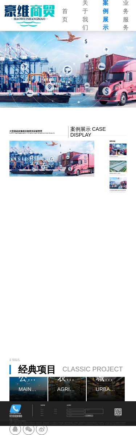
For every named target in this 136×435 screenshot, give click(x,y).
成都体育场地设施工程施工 (68, 422)
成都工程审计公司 (39, 424)
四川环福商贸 (76, 422)
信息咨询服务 (20, 422)
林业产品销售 (96, 424)
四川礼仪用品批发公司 (54, 424)
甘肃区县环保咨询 (39, 422)
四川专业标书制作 (26, 422)
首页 (65, 15)
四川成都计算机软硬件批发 (89, 424)
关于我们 (55, 409)
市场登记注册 (101, 424)
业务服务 (55, 411)
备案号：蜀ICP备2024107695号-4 (120, 424)
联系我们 (42, 415)
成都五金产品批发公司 (46, 424)
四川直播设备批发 (32, 422)
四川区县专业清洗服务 (23, 424)
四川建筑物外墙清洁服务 (15, 424)
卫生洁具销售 (60, 424)
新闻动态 (42, 413)
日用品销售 (15, 422)
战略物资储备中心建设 (15, 359)
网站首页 (42, 409)
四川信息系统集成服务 (67, 424)
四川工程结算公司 (74, 424)
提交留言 (89, 415)
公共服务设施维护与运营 (16, 360)
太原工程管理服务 (60, 422)
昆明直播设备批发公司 (82, 422)
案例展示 (42, 411)
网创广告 (111, 424)
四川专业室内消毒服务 (31, 424)
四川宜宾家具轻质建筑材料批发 (92, 422)
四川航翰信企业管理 (46, 422)
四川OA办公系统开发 (53, 422)
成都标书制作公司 (81, 424)
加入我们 (55, 413)
